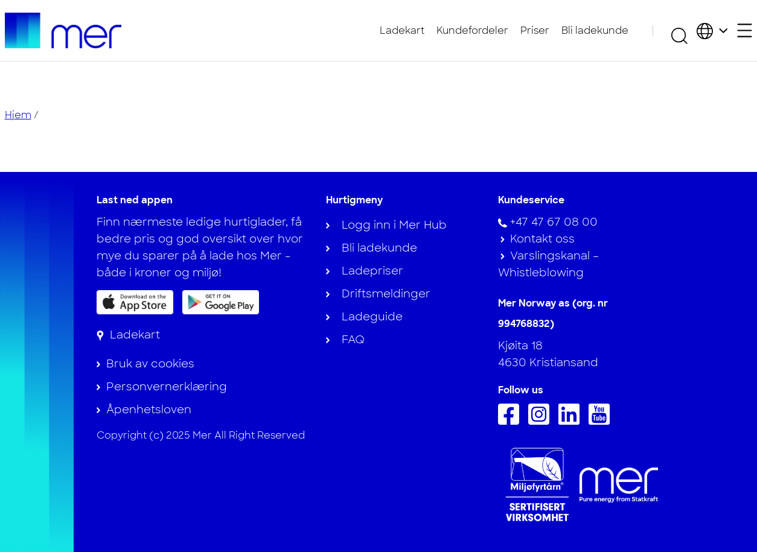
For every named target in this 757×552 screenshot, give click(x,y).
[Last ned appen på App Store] (135, 302)
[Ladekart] (128, 335)
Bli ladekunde (594, 30)
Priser (534, 30)
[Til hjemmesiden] (63, 30)
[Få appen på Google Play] (220, 301)
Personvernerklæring (166, 386)
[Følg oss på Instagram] (541, 421)
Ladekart (402, 30)
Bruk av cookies (150, 364)
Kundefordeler (472, 30)
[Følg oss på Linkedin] (572, 421)
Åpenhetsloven (148, 409)
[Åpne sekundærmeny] (744, 30)
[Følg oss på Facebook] (511, 421)
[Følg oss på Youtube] (602, 421)
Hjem (18, 115)
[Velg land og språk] (712, 30)
